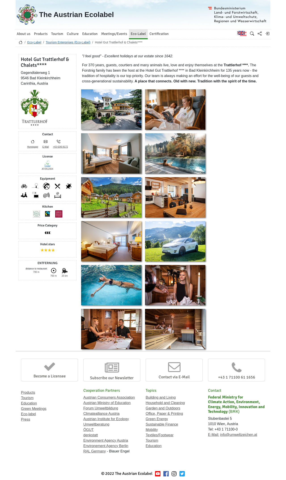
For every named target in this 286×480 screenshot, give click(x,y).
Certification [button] (159, 34)
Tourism (27, 398)
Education (29, 403)
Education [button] (90, 34)
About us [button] (23, 34)
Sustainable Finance (162, 424)
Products (28, 392)
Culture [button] (73, 34)
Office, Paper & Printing (164, 413)
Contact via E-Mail (174, 377)
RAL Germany (94, 451)
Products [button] (41, 34)
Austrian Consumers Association (109, 397)
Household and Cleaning (165, 403)
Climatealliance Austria (101, 413)
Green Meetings (33, 409)
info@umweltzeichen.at (238, 435)
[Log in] (267, 34)
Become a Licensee (50, 376)
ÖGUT (88, 430)
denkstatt (90, 435)
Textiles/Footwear (160, 435)
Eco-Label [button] (138, 34)
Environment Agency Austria (105, 440)
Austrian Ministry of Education (107, 403)
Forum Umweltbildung (100, 408)
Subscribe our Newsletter (112, 377)
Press (25, 419)
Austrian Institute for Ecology (106, 419)
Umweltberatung (96, 424)
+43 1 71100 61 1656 (236, 377)
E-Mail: (213, 435)
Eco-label (28, 414)
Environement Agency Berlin (105, 446)
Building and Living (161, 397)
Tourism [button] (57, 34)
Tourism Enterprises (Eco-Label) (68, 42)
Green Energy (157, 419)
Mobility (152, 430)
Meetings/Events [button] (114, 34)
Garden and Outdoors (163, 408)
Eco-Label (34, 42)
